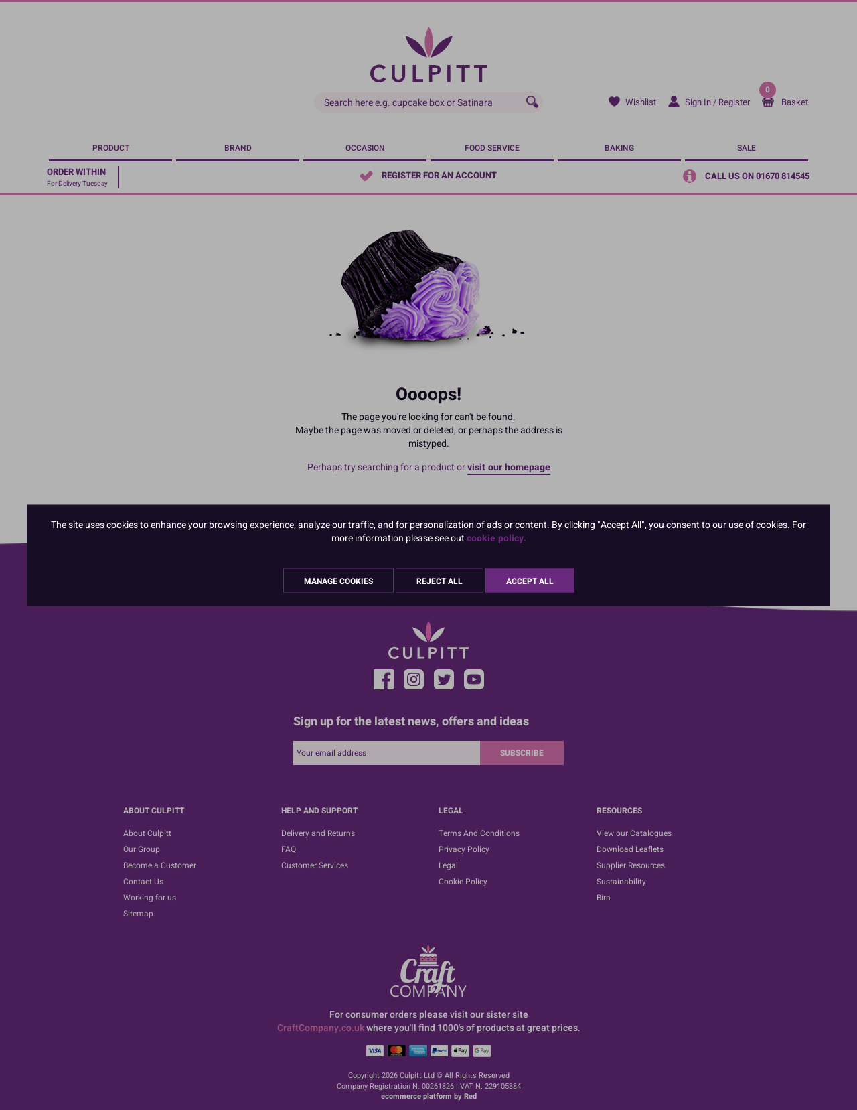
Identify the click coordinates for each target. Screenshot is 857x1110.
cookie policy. (496, 538)
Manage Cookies (338, 581)
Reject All (439, 581)
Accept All (530, 581)
